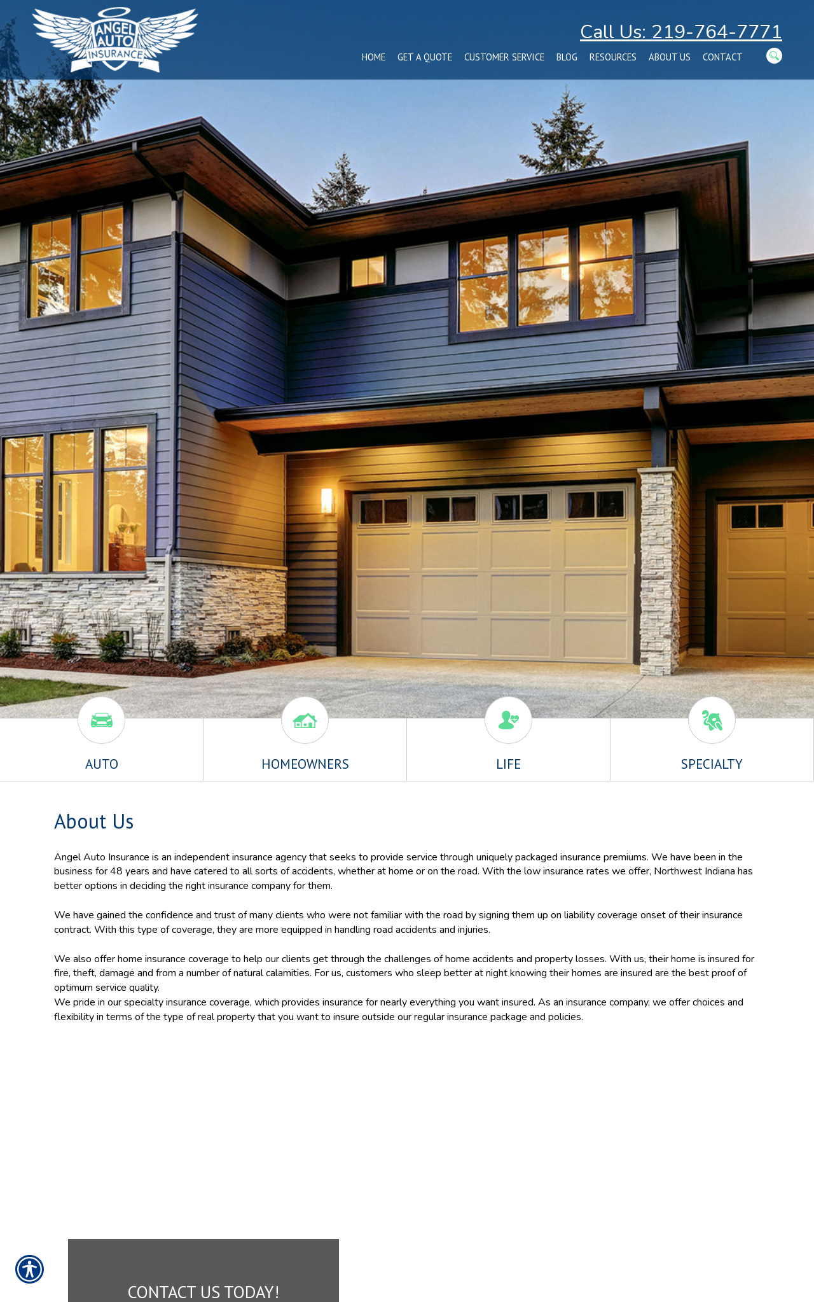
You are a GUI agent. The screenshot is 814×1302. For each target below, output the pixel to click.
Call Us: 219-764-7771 (681, 32)
